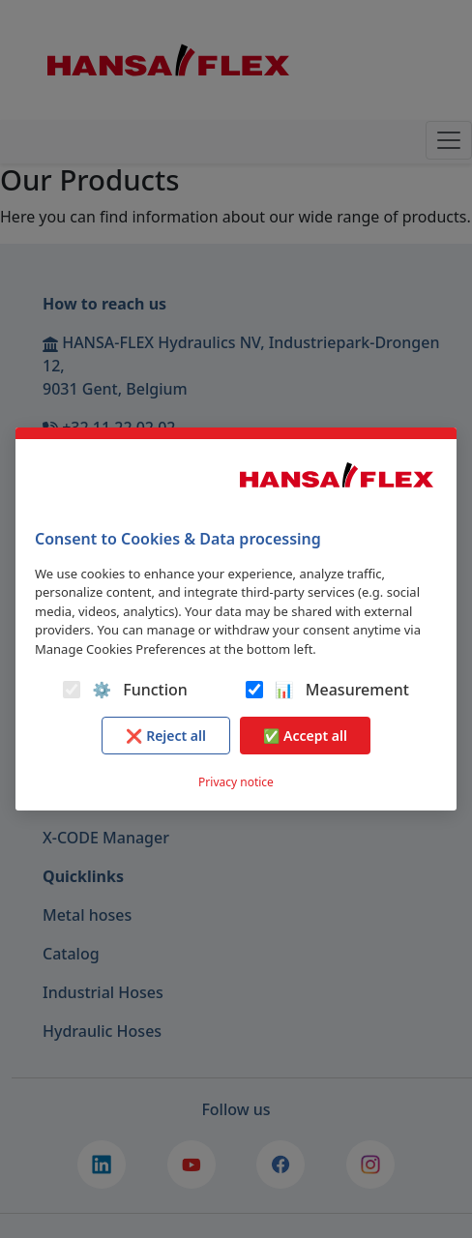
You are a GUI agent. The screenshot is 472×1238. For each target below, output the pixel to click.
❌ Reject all (166, 735)
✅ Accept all (305, 735)
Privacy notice (236, 782)
